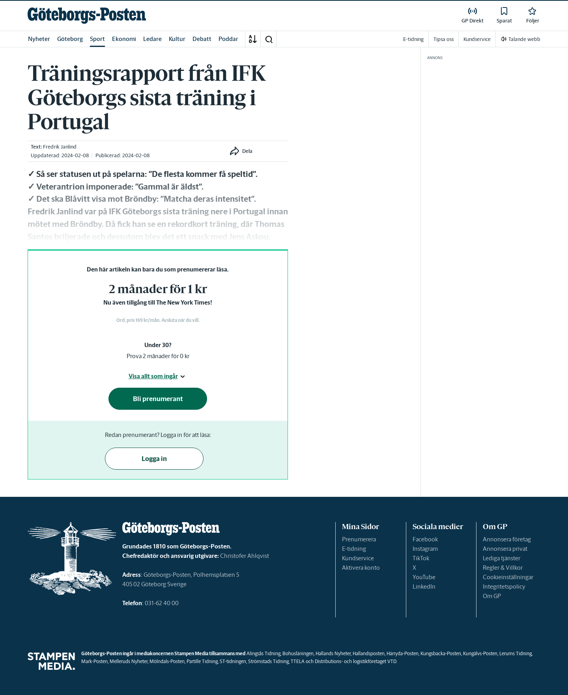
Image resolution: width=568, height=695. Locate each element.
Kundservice (358, 558)
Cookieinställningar (508, 577)
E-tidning (354, 548)
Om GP (492, 596)
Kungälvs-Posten (480, 653)
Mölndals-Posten (167, 661)
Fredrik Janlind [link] (60, 146)
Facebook (425, 539)
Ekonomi (124, 39)
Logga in (154, 458)
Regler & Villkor (503, 567)
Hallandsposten (369, 653)
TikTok (421, 558)
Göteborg (70, 39)
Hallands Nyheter (333, 653)
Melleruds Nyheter (129, 661)
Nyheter (39, 39)
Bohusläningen (298, 653)
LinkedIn (424, 586)
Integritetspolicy (504, 586)
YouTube (424, 577)
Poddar (228, 39)
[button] (269, 39)
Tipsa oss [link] (443, 39)
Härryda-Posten (403, 653)
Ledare (152, 39)
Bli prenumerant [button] (158, 398)
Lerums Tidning (515, 653)
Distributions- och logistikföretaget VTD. (356, 661)
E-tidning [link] (413, 39)
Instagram (425, 548)
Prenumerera (359, 539)
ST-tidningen (233, 661)
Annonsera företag (507, 539)
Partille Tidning (202, 661)
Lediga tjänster (501, 558)
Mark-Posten (94, 661)
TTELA (298, 661)
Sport (97, 39)
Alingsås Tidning (263, 653)
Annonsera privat (505, 548)
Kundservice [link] (477, 39)
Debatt (201, 39)
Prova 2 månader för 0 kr (158, 356)
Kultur (177, 39)
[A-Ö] (253, 39)
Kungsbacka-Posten (440, 653)
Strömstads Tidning (268, 661)
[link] (87, 15)
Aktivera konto (361, 567)
